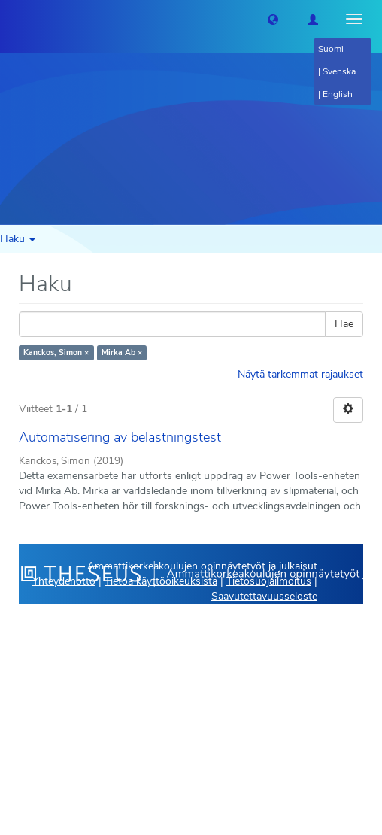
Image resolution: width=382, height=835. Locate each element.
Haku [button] (17, 239)
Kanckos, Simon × (56, 352)
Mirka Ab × (122, 352)
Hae (344, 324)
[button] (272, 19)
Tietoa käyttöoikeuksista (161, 581)
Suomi (331, 49)
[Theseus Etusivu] (11, 19)
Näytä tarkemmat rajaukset (300, 374)
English (338, 94)
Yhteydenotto (64, 581)
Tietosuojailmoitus (268, 581)
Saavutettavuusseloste (264, 596)
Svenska (339, 71)
